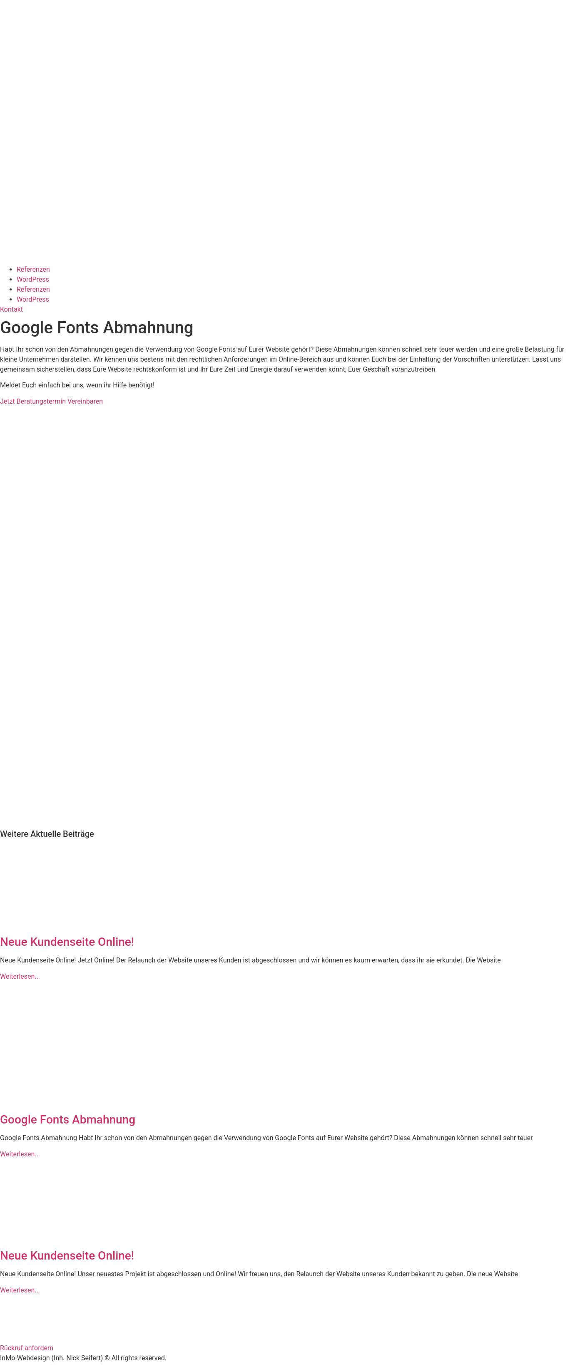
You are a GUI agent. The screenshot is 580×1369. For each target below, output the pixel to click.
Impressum (17, 1316)
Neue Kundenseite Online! (67, 942)
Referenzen (33, 269)
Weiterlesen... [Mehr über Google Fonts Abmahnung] (20, 1154)
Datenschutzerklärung (32, 1332)
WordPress (33, 279)
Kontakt (11, 1300)
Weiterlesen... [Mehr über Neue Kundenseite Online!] (20, 976)
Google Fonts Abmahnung (67, 1119)
